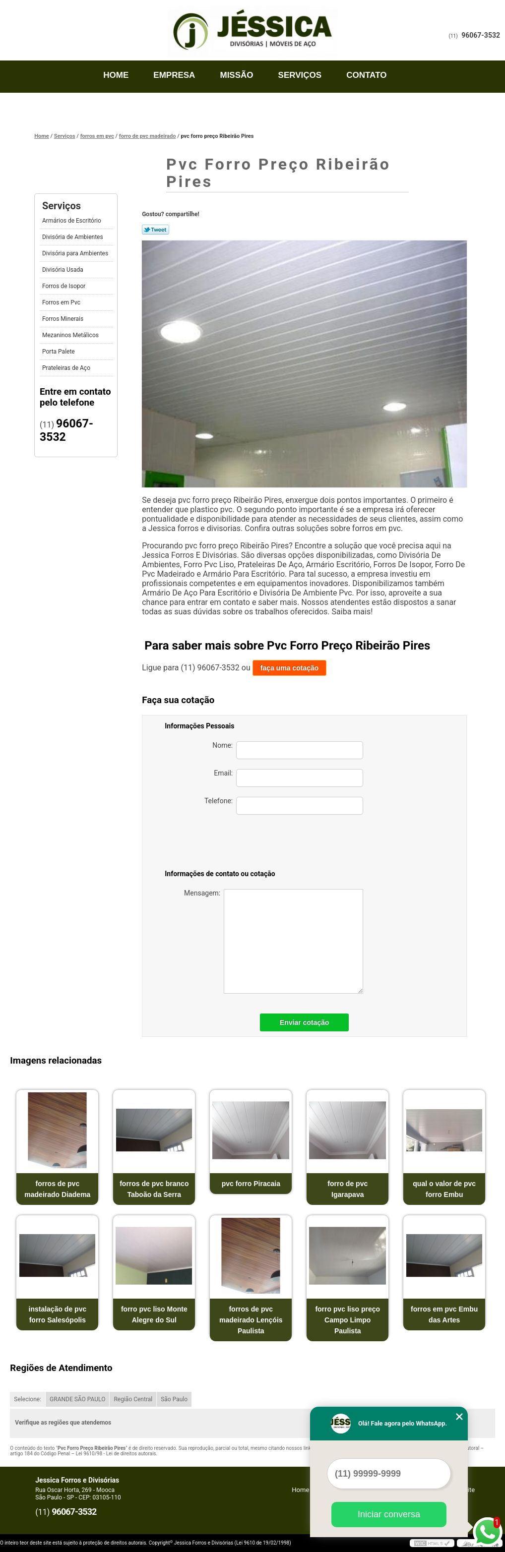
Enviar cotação (304, 1022)
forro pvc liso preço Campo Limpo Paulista (347, 1320)
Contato (366, 75)
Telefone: (283, 806)
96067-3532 (480, 35)
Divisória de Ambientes (73, 237)
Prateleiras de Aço (67, 367)
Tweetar (155, 230)
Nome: (287, 750)
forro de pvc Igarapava (347, 1189)
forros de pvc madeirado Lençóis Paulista (251, 1320)
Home (115, 75)
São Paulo (174, 1399)
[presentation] (293, 844)
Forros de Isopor (64, 286)
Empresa (174, 75)
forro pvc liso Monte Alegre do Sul (154, 1314)
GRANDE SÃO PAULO (77, 1399)
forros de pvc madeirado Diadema (57, 1189)
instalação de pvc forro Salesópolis (58, 1314)
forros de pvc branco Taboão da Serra (154, 1189)
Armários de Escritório (72, 220)
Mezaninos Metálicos (71, 335)
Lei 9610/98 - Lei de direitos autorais (116, 1453)
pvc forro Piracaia (251, 1184)
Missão (236, 75)
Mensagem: (273, 941)
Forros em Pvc (62, 302)
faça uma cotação (289, 668)
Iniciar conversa (389, 1514)
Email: (288, 778)
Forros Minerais (63, 318)
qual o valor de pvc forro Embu (444, 1189)
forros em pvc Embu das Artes (444, 1314)
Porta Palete (59, 351)
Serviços (300, 75)
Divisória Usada (63, 269)
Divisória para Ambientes (76, 253)
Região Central (133, 1399)
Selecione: (27, 1399)
